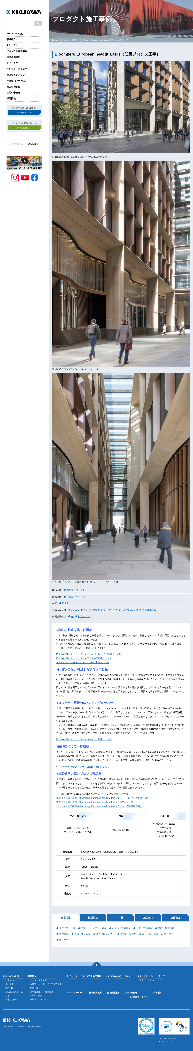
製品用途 (93, 917)
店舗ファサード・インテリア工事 (46, 984)
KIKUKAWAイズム (14, 992)
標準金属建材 (13, 57)
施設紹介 (9, 988)
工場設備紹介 (11, 999)
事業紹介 (11, 39)
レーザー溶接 (111, 609)
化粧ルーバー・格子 (77, 596)
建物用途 (65, 917)
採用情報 (11, 98)
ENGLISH (32, 144)
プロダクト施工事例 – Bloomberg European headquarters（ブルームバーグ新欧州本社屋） (102, 798)
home (56, 40)
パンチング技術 (92, 609)
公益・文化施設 (144, 928)
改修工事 (34, 988)
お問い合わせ (13, 92)
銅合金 (65, 603)
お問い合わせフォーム (24, 113)
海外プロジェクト (76, 590)
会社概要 (9, 984)
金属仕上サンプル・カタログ (151, 976)
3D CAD (75, 609)
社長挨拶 (9, 980)
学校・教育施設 (166, 928)
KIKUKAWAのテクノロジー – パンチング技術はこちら (84, 739)
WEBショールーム (16, 80)
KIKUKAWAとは (15, 33)
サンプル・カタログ (17, 69)
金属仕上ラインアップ (150, 980)
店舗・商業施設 (82, 934)
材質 (120, 917)
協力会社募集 (13, 86)
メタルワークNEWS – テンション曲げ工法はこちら (82, 662)
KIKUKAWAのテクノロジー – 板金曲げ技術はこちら (82, 766)
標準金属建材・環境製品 (41, 992)
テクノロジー (13, 63)
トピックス (12, 45)
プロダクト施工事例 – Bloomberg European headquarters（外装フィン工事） (96, 802)
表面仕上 (175, 917)
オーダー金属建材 (38, 980)
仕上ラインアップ (16, 75)
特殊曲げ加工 (149, 609)
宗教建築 (63, 934)
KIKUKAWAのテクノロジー (119, 976)
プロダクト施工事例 (17, 51)
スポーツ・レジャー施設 (93, 928)
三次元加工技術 (130, 609)
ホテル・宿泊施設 (121, 928)
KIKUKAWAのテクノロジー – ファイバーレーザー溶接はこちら (88, 654)
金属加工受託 (36, 995)
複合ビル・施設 (150, 934)
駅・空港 (63, 939)
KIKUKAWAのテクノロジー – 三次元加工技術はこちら (84, 658)
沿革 (7, 995)
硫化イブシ (84, 616)
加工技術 (148, 917)
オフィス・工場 (67, 928)
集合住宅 (168, 934)
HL (72, 616)
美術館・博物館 (128, 934)
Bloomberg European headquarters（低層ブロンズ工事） (104, 40)
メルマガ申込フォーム (24, 128)
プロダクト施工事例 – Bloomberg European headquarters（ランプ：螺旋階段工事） (99, 806)
